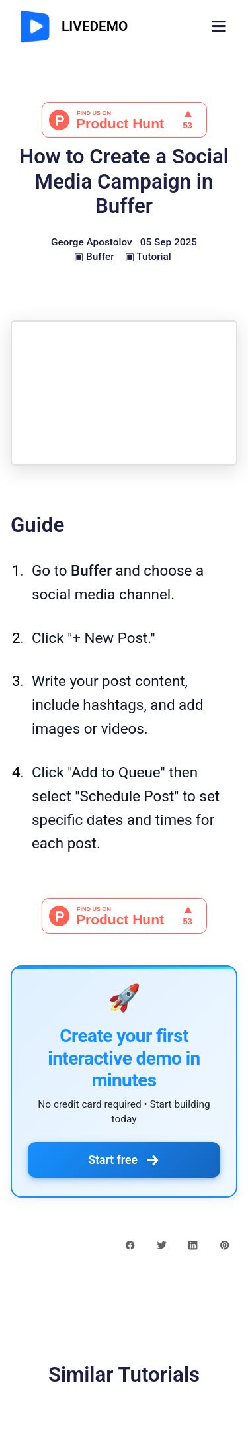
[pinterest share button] (224, 1244)
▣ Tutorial (148, 257)
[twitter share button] (162, 1244)
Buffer (91, 570)
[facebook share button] (130, 1244)
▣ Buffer (94, 257)
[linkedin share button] (193, 1244)
